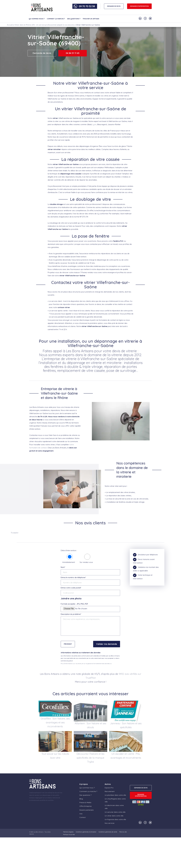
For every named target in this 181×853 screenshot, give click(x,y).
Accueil (10, 25)
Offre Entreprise (85, 806)
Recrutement (110, 791)
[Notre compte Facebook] (145, 18)
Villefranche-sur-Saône (68, 118)
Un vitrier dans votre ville (114, 816)
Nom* (63, 567)
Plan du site (123, 832)
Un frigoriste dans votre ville (115, 819)
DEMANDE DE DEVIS (114, 6)
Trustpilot (14, 533)
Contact (82, 817)
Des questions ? (73, 19)
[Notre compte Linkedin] (140, 18)
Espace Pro (109, 788)
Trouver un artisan (91, 19)
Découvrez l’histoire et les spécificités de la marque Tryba (90, 757)
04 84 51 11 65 (72, 53)
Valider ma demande (106, 644)
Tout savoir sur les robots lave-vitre (55, 755)
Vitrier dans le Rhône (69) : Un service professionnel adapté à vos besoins (44, 25)
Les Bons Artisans (38, 832)
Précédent (68, 644)
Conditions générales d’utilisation (86, 832)
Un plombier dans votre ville (115, 795)
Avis (80, 814)
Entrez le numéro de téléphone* (73, 577)
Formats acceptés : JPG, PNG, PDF (74, 604)
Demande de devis (42, 53)
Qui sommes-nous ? (37, 19)
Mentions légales (68, 832)
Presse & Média (85, 802)
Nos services (109, 823)
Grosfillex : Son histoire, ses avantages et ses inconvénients (55, 722)
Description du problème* (71, 614)
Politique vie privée (69, 834)
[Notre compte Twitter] (150, 18)
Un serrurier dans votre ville (115, 812)
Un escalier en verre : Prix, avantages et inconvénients (125, 755)
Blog (81, 799)
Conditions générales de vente (108, 832)
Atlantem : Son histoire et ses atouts (90, 725)
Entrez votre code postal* (71, 588)
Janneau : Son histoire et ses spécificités (126, 725)
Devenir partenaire (86, 810)
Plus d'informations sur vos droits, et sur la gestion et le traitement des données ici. (86, 663)
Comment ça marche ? (56, 19)
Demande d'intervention (139, 6)
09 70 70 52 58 (87, 6)
